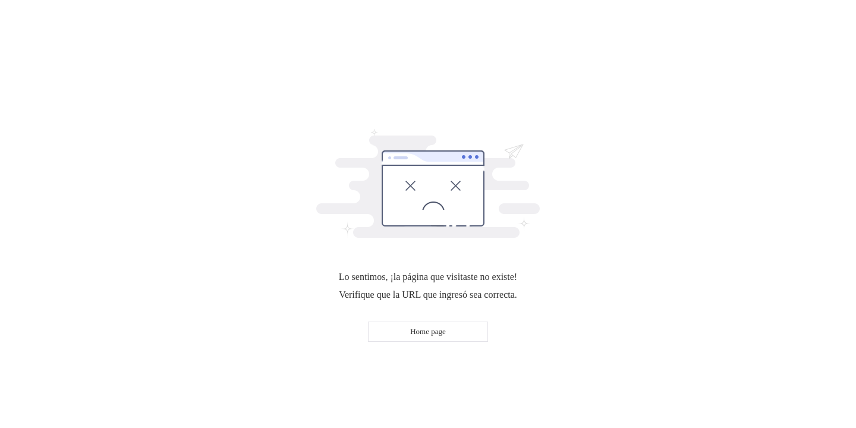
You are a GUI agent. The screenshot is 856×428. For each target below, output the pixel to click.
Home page (428, 331)
